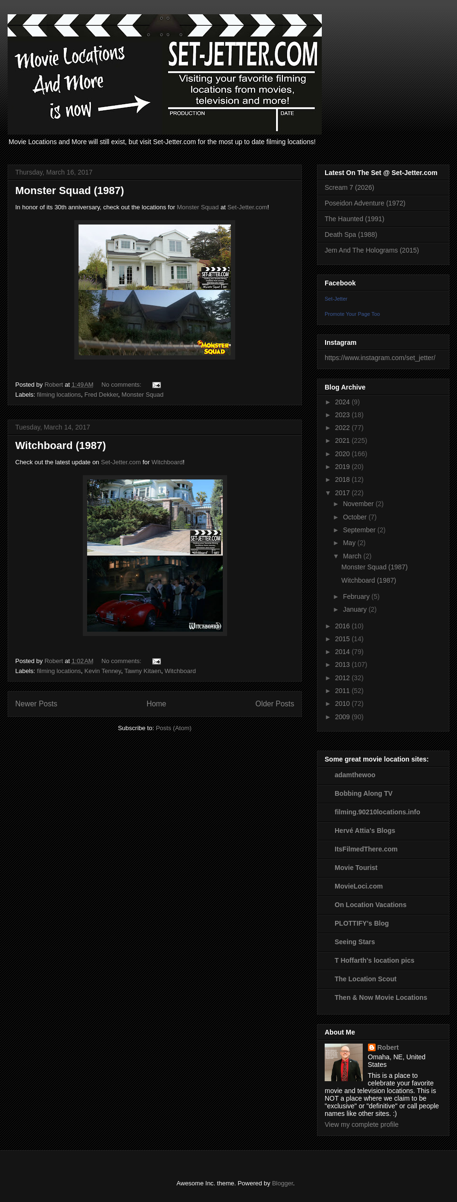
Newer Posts (36, 704)
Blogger (282, 1183)
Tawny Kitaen (142, 670)
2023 (343, 415)
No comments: (122, 384)
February (357, 596)
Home (157, 704)
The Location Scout (366, 979)
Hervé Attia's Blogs (365, 830)
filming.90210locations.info (377, 812)
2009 (343, 717)
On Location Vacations (371, 905)
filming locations (59, 394)
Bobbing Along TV (364, 793)
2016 (343, 626)
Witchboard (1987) (60, 445)
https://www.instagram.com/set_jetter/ (380, 358)
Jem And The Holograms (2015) (372, 250)
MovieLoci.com (359, 886)
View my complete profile (361, 1124)
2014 (343, 651)
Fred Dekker (101, 394)
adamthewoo (355, 775)
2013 (343, 664)
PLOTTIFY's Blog (362, 923)
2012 (343, 678)
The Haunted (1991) (354, 219)
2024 (343, 402)
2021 (343, 440)
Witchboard (167, 462)
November (359, 504)
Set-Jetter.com (248, 207)
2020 (343, 454)
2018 (343, 479)
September (360, 530)
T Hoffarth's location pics (374, 960)
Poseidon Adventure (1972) (365, 203)
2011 (343, 690)
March (353, 556)
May (350, 543)
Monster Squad (198, 207)
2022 (343, 427)
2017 (343, 493)
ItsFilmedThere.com (366, 849)
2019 (343, 466)
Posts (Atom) (173, 728)
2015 (343, 639)
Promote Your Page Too (352, 314)
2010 (343, 703)
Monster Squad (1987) (69, 190)
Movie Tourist (356, 867)
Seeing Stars (355, 942)
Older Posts (275, 704)
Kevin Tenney (102, 670)
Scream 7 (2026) (349, 187)
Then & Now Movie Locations (381, 997)
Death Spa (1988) (351, 234)
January (355, 609)
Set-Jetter (336, 299)
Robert (388, 1047)
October (355, 517)
